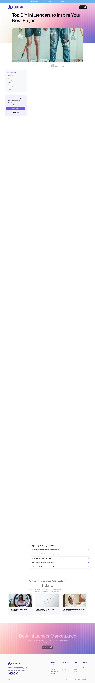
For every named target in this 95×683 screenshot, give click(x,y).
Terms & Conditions (70, 679)
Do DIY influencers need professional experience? (43, 562)
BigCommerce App (54, 671)
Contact (75, 671)
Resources (41, 7)
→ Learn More (61, 1)
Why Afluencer (53, 673)
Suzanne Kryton (11, 86)
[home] (15, 7)
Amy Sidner (10, 84)
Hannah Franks (11, 75)
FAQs (83, 667)
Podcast (75, 669)
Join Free (64, 667)
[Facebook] (17, 673)
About (29, 7)
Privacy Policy (78, 679)
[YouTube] (9, 673)
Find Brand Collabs (66, 664)
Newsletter (64, 669)
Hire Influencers (54, 664)
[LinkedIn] (11, 673)
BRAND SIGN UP (15, 108)
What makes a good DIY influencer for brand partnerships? (45, 553)
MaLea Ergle (10, 80)
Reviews (75, 667)
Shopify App (53, 669)
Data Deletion (84, 679)
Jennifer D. (10, 77)
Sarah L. (9, 82)
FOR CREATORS (15, 112)
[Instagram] (14, 673)
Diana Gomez (10, 78)
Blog (83, 664)
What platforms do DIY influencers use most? (42, 566)
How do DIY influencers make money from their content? (45, 549)
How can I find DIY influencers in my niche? (42, 558)
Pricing (34, 7)
